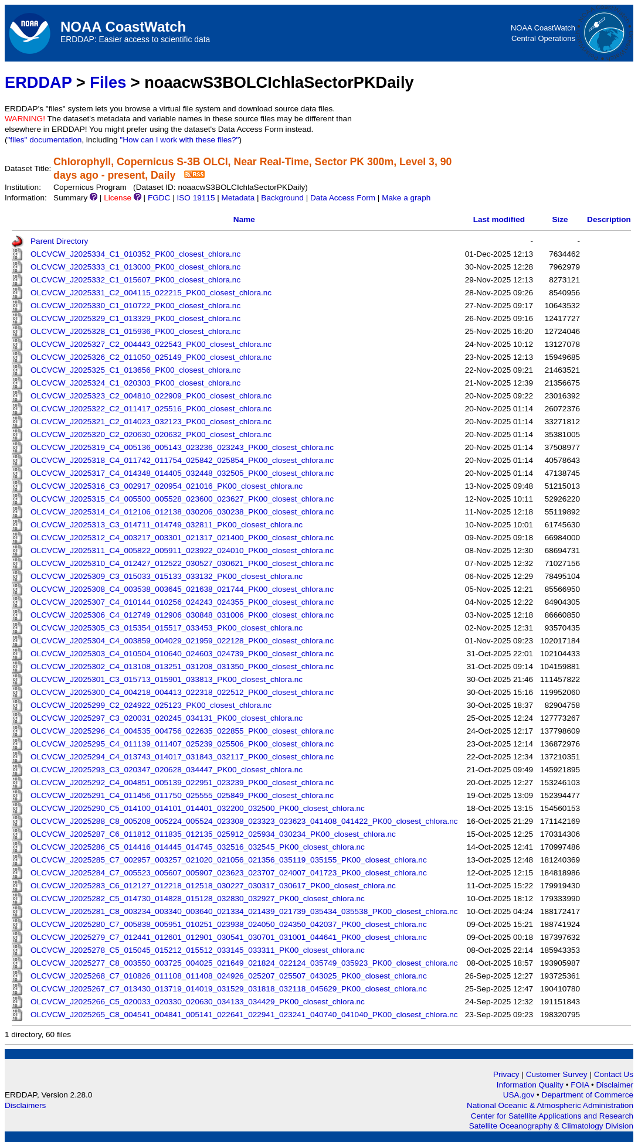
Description (609, 219)
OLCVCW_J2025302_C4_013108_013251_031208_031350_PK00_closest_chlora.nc (182, 666)
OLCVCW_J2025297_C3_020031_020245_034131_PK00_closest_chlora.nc (166, 718)
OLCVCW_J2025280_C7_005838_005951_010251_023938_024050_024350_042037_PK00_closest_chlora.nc (228, 924)
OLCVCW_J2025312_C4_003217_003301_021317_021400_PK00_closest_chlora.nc (182, 537)
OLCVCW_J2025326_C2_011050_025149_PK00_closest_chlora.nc (151, 357)
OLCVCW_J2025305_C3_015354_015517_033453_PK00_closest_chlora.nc (166, 627)
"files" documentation (45, 139)
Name (244, 219)
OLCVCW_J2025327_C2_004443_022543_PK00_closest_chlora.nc (151, 344)
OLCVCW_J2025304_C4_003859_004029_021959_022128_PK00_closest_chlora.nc (182, 640)
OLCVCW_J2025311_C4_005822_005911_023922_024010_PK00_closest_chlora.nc (182, 550)
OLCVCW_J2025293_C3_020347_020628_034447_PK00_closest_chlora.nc (166, 769)
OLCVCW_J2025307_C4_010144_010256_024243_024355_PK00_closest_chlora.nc (182, 602)
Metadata (238, 197)
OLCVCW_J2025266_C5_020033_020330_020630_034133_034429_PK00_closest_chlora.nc (197, 1001)
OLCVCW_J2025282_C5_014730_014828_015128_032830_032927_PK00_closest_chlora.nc (197, 898)
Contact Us (613, 1074)
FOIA (581, 1084)
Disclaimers (25, 1105)
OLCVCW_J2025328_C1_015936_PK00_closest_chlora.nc (135, 331)
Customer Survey (557, 1074)
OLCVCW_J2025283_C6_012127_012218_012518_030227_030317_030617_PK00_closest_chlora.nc (213, 885)
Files (108, 82)
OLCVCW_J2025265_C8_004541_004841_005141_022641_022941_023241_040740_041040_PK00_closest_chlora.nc (244, 1014)
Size (560, 219)
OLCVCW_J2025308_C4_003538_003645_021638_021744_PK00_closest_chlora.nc (182, 589)
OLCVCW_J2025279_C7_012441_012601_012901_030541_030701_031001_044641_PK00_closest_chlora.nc (228, 937)
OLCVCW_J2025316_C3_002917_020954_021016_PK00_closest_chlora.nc (166, 486)
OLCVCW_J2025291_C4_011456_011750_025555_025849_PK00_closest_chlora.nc (182, 795)
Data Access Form (342, 197)
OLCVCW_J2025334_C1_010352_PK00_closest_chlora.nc (135, 254)
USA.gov (520, 1094)
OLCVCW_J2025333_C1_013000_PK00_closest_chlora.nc (135, 267)
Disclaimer (614, 1084)
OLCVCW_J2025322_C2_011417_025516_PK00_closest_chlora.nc (151, 408)
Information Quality (531, 1084)
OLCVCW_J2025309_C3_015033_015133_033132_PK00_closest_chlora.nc (166, 576)
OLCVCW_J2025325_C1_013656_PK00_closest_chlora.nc (135, 370)
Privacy (506, 1074)
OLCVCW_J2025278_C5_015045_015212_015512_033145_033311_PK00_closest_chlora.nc (197, 950)
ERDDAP (38, 82)
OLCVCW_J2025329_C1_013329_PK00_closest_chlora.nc (135, 318)
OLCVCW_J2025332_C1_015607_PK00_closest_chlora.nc (135, 279)
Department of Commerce (587, 1094)
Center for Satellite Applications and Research (552, 1116)
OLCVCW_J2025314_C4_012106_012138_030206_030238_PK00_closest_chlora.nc (182, 511)
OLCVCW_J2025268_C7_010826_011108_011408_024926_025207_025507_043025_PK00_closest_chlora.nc (228, 975)
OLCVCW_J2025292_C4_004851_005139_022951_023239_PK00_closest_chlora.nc (182, 782)
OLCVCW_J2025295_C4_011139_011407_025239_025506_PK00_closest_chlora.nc (182, 743)
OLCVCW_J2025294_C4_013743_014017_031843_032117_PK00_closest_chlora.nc (182, 756)
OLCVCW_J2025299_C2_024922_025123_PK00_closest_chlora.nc (151, 705)
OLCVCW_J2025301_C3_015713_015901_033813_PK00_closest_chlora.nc (166, 679)
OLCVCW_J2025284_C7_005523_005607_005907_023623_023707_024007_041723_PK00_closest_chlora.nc (228, 872)
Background (282, 197)
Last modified (499, 219)
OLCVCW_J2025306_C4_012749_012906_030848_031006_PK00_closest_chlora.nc (182, 615)
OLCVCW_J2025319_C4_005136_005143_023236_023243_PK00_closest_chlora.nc (182, 447)
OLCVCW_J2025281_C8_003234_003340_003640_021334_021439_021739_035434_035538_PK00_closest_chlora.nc (244, 911)
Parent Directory (59, 241)
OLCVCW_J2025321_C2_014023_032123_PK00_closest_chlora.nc (151, 421)
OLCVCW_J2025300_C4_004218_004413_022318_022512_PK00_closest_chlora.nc (182, 692)
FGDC (159, 197)
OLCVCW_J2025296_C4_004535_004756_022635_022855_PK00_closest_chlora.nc (182, 731)
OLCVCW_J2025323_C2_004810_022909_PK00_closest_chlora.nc (151, 395)
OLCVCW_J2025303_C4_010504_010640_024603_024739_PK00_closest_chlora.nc (182, 653)
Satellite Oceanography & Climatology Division (551, 1125)
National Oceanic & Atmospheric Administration (550, 1105)
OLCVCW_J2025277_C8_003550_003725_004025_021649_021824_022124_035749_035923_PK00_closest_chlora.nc (244, 963)
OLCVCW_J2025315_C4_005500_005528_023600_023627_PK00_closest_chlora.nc (182, 499)
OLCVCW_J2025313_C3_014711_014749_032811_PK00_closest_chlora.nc (166, 524)
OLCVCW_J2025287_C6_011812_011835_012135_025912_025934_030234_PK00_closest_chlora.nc (213, 834)
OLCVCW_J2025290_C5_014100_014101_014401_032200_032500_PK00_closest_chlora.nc (197, 808)
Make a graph (406, 197)
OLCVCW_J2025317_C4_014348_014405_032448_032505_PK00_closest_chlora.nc (182, 473)
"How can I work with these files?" (179, 139)
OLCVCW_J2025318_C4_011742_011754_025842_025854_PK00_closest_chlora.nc (182, 460)
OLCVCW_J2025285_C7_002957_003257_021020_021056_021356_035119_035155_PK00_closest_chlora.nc (228, 859)
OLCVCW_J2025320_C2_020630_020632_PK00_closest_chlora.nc (151, 434)
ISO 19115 (196, 197)
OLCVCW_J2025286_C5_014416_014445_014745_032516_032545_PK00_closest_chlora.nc (197, 847)
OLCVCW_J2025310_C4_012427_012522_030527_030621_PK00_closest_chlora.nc (182, 563)
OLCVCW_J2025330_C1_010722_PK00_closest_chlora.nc (135, 305)
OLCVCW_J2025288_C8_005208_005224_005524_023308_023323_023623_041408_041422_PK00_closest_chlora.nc (244, 821)
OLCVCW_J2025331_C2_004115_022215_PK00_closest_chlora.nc (151, 292)
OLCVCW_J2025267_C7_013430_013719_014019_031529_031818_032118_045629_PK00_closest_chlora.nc (228, 988)
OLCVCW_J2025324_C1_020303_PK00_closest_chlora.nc (135, 383)
